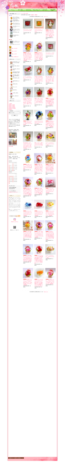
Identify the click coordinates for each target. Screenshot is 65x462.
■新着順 (36, 14)
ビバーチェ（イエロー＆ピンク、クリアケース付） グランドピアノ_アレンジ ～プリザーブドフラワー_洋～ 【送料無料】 (50, 213)
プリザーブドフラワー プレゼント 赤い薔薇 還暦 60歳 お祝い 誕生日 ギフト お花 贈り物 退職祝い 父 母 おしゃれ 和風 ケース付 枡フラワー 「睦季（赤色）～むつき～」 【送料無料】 (50, 101)
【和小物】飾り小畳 (16, 32)
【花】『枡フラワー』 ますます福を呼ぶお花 (16, 23)
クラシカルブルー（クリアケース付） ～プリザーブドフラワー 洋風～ (39, 122)
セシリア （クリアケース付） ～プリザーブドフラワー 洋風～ (50, 256)
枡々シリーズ (15, 86)
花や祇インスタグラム (14, 221)
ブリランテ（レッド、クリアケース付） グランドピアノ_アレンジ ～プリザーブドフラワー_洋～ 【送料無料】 (39, 213)
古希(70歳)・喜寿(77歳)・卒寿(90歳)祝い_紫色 (16, 75)
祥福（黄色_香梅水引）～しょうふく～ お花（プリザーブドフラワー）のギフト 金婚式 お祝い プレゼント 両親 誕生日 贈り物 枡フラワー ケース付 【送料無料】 (27, 235)
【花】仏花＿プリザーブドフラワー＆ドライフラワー (16, 30)
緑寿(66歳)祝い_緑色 (16, 77)
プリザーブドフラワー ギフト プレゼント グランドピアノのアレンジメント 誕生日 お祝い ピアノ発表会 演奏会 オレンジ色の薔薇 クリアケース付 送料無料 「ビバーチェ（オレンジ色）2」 (39, 282)
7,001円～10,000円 (12, 107)
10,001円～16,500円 (12, 108)
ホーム (22, 13)
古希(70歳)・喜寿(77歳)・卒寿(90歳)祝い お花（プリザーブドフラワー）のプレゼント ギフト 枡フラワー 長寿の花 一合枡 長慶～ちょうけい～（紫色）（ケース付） (27, 101)
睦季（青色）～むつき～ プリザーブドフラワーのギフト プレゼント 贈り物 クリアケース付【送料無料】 (27, 166)
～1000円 (10, 103)
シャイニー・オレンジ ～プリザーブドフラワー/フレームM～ (39, 30)
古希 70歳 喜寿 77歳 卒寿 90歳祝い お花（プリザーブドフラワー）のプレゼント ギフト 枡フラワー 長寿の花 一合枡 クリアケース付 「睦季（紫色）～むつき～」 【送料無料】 (39, 56)
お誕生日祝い (15, 89)
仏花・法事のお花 (15, 95)
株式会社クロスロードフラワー (45, 458)
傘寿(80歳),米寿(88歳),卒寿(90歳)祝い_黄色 (16, 72)
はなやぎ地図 (11, 146)
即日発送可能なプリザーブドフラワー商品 (16, 62)
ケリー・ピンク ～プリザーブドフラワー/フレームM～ (50, 53)
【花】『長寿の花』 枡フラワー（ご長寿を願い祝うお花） (16, 18)
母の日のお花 (12, 64)
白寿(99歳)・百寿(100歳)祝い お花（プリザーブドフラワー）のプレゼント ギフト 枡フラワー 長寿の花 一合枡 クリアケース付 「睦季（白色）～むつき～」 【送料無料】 (50, 33)
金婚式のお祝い (15, 83)
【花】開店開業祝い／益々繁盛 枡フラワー (15, 20)
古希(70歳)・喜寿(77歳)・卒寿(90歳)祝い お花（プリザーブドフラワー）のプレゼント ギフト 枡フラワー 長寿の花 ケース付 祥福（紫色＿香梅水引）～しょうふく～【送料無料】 (27, 191)
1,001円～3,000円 (12, 104)
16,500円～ (11, 109)
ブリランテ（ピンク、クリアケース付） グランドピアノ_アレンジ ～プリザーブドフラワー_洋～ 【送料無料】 (50, 190)
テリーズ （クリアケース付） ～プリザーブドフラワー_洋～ (27, 77)
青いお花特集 (12, 98)
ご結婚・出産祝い (15, 92)
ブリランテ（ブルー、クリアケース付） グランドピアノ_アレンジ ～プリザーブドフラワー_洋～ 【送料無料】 (27, 213)
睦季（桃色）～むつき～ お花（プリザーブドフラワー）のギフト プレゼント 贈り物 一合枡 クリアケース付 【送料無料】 (50, 281)
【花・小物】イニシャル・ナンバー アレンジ (16, 42)
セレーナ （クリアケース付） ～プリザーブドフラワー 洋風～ (50, 143)
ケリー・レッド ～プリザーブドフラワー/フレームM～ (27, 30)
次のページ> (46, 16)
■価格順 (32, 14)
